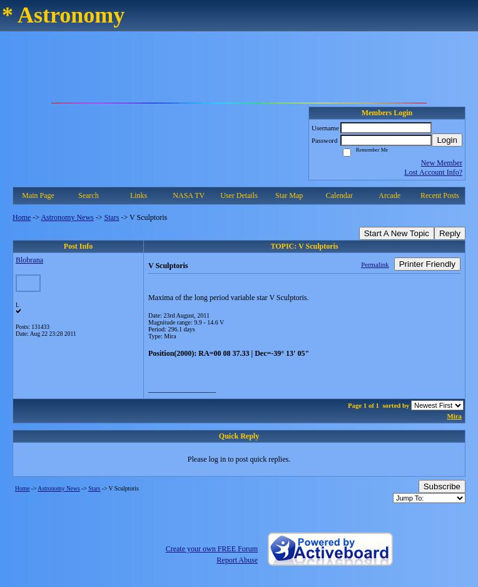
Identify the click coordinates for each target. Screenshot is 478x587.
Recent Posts (439, 195)
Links (138, 195)
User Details (239, 195)
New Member (441, 162)
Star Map (289, 195)
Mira (454, 416)
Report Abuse (237, 560)
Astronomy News (67, 217)
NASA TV (189, 195)
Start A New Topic (396, 233)
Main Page (38, 195)
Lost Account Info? (433, 172)
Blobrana (29, 260)
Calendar (339, 195)
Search (88, 195)
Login (447, 140)
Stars (112, 217)
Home (22, 217)
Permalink (375, 264)
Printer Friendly (427, 264)
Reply (449, 233)
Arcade (389, 195)
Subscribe (442, 486)
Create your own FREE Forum (212, 548)
